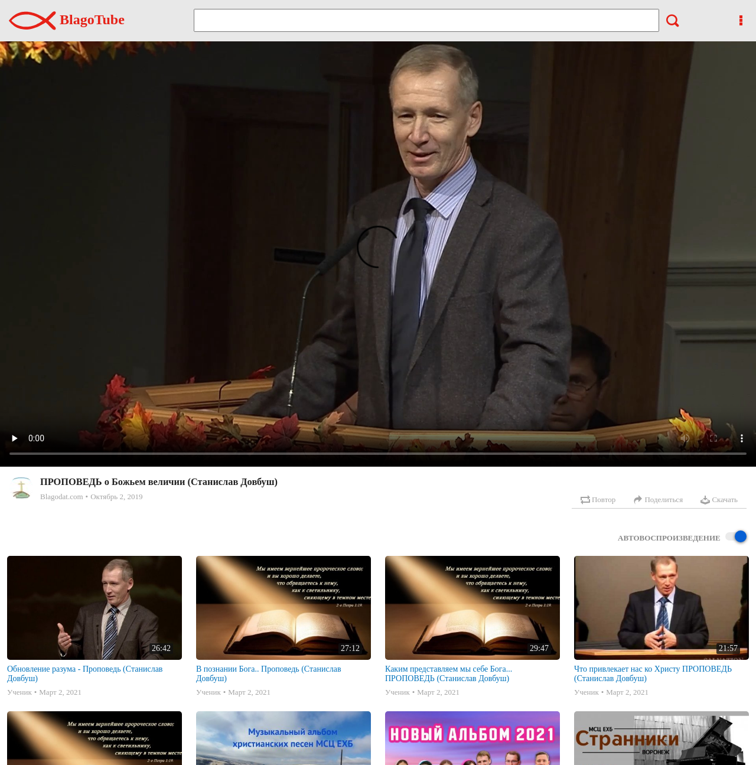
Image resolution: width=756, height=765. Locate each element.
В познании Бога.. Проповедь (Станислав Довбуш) (268, 674)
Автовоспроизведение (682, 537)
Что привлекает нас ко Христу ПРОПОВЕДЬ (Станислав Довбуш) (653, 674)
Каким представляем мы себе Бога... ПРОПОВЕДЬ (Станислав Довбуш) (448, 674)
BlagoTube (67, 19)
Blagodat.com (61, 496)
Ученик (19, 692)
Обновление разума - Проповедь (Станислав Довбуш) (84, 674)
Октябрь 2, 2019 (116, 496)
